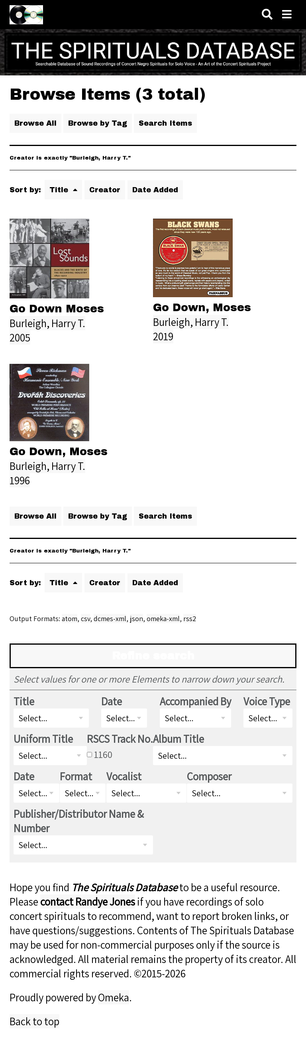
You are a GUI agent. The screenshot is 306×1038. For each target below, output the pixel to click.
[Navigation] (286, 14)
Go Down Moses (57, 309)
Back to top (34, 1021)
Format (76, 776)
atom (69, 618)
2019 (163, 336)
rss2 (189, 618)
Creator (104, 190)
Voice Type (266, 701)
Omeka (113, 997)
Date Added (155, 190)
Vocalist (123, 776)
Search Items (165, 123)
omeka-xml (163, 618)
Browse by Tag (97, 123)
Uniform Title (43, 739)
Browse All (35, 123)
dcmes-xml (110, 618)
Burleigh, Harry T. (47, 323)
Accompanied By (195, 701)
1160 (103, 754)
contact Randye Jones (87, 901)
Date (111, 701)
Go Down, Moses (202, 308)
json (136, 618)
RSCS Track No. (120, 739)
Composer (209, 776)
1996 (20, 480)
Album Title (178, 739)
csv (85, 618)
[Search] (267, 14)
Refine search (153, 656)
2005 (20, 337)
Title (60, 190)
